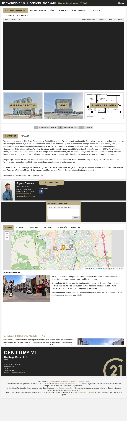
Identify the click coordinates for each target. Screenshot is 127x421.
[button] (6, 289)
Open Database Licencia (63, 388)
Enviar (76, 218)
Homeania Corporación (86, 392)
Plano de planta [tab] (79, 10)
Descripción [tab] (10, 136)
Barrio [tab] (8, 227)
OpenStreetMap (102, 268)
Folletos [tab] (63, 10)
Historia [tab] (19, 227)
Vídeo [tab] (52, 10)
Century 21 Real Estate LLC (71, 384)
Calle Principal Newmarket (25, 335)
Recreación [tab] (61, 227)
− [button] (7, 238)
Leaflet (86, 268)
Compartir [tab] (95, 10)
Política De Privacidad (80, 381)
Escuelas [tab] (48, 227)
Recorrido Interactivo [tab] (15, 10)
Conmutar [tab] (75, 227)
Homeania (52, 381)
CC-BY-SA (119, 268)
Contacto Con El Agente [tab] (17, 15)
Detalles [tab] (24, 136)
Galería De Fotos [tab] (38, 10)
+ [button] (7, 234)
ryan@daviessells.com (23, 193)
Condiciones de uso (64, 381)
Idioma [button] (121, 3)
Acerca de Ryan (51, 182)
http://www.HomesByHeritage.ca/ (14, 372)
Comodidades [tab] (33, 227)
